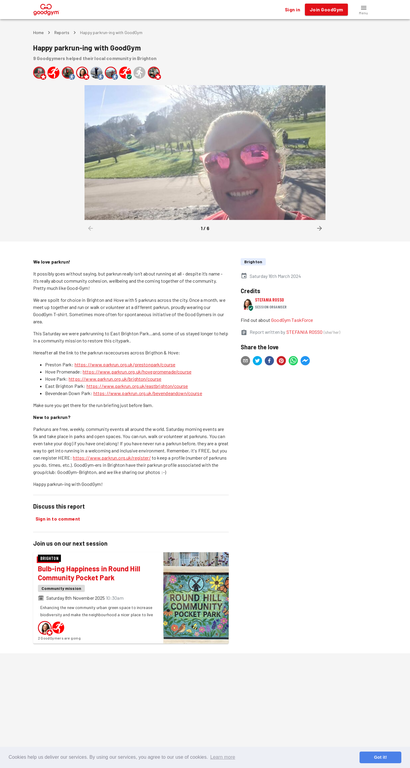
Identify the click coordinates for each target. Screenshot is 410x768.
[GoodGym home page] (46, 9)
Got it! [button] (380, 757)
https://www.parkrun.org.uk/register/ (112, 458)
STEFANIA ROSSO (269, 299)
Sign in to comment (58, 519)
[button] (363, 9)
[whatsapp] (293, 361)
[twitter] (257, 361)
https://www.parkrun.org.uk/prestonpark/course (125, 364)
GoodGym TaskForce (292, 320)
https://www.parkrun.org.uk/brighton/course (115, 379)
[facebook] (269, 361)
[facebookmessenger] (305, 361)
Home (38, 32)
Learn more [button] (222, 757)
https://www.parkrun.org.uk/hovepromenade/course (137, 371)
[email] (245, 361)
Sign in (292, 10)
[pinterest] (281, 361)
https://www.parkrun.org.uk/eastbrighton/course (137, 386)
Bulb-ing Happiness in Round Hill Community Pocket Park (89, 573)
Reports (61, 32)
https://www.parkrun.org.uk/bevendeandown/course (147, 393)
